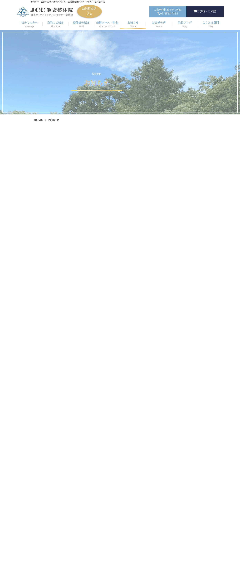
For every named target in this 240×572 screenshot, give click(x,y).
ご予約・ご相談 (205, 11)
